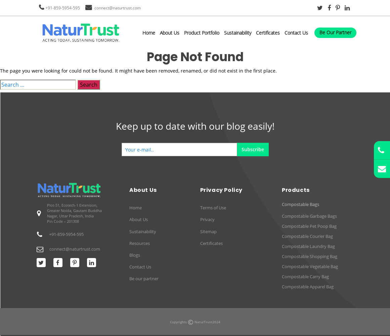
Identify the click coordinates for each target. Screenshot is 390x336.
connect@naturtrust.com (117, 8)
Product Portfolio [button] (201, 33)
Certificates (268, 33)
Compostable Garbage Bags (309, 216)
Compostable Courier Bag (307, 236)
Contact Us (296, 33)
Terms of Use (213, 208)
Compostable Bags (300, 204)
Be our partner (144, 279)
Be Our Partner (335, 32)
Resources (139, 243)
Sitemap (208, 231)
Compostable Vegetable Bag (310, 266)
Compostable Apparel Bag (308, 287)
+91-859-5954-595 (62, 8)
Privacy (207, 219)
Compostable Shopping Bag (309, 256)
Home (148, 33)
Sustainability (237, 33)
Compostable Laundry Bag (308, 246)
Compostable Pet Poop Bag (309, 226)
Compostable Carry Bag (305, 277)
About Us (169, 33)
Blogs (134, 255)
